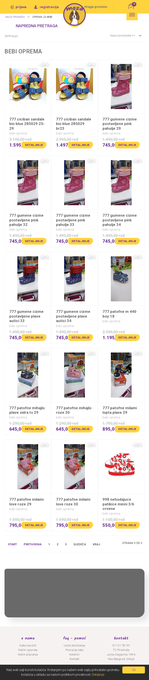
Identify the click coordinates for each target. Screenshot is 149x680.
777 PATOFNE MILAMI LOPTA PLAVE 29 (119, 410)
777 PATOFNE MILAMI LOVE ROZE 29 (26, 501)
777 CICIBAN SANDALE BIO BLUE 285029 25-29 (27, 124)
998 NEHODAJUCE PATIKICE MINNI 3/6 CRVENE (118, 504)
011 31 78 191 (121, 645)
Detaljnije (34, 145)
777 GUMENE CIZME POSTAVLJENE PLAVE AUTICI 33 (26, 316)
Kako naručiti (27, 645)
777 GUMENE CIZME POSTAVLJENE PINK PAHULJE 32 (26, 220)
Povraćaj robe (74, 650)
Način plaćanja (28, 654)
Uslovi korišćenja (74, 645)
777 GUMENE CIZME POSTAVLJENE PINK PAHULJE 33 (73, 220)
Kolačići (74, 654)
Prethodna (33, 544)
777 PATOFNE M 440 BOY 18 (119, 313)
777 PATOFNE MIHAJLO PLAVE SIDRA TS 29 (27, 410)
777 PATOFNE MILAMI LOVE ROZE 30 (73, 501)
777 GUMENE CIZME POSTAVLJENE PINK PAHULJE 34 (119, 220)
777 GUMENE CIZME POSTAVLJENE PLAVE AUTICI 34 (73, 316)
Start (12, 544)
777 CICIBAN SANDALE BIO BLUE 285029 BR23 (73, 124)
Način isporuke (27, 650)
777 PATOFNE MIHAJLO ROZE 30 (73, 410)
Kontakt (74, 659)
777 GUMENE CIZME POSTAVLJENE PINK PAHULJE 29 (119, 124)
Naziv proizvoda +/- (122, 35)
